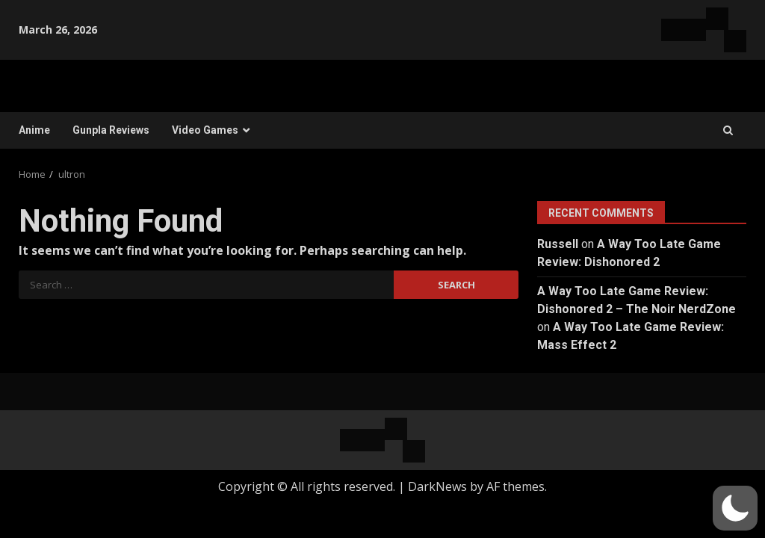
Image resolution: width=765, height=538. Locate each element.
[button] (735, 508)
